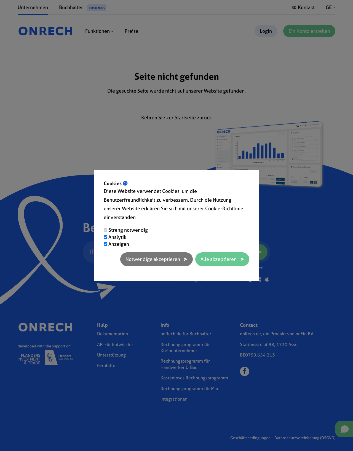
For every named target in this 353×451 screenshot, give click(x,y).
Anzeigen (118, 244)
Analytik (117, 237)
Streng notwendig (128, 229)
